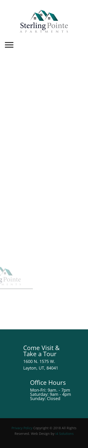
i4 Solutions (64, 433)
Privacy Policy (21, 428)
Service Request (38, 89)
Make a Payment (32, 122)
